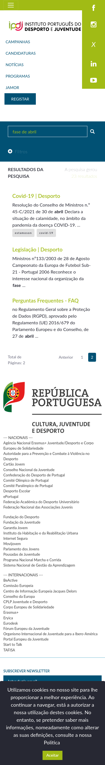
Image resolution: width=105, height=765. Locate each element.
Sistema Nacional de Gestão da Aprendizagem (39, 565)
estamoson (23, 232)
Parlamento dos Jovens (21, 549)
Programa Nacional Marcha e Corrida (32, 560)
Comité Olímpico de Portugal (26, 480)
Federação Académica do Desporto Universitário (41, 502)
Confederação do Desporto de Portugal (34, 475)
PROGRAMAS (18, 76)
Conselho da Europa (19, 596)
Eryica (8, 618)
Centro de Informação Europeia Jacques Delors (40, 591)
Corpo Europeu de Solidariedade (28, 607)
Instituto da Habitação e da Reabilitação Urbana (40, 533)
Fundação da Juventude (21, 522)
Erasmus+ (10, 612)
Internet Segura (15, 538)
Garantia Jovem (15, 528)
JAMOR (12, 87)
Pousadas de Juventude (21, 554)
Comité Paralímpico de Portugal (28, 485)
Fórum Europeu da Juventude (26, 628)
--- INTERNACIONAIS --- (23, 575)
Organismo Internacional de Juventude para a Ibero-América (50, 634)
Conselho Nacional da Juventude (29, 469)
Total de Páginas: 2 (16, 359)
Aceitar (52, 755)
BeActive (10, 580)
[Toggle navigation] (10, 5)
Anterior (66, 357)
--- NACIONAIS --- (18, 437)
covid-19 (46, 232)
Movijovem (12, 543)
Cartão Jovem (14, 464)
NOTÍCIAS (15, 64)
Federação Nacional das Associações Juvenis (38, 507)
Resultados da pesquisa (25, 173)
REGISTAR (20, 99)
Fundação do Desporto (21, 517)
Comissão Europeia (18, 585)
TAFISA (9, 650)
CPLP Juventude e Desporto (25, 601)
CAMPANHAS (18, 41)
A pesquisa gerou (81, 173)
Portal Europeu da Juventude (25, 639)
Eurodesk (10, 623)
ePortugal (10, 496)
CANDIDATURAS (21, 53)
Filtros (17, 151)
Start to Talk (12, 644)
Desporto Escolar (16, 491)
